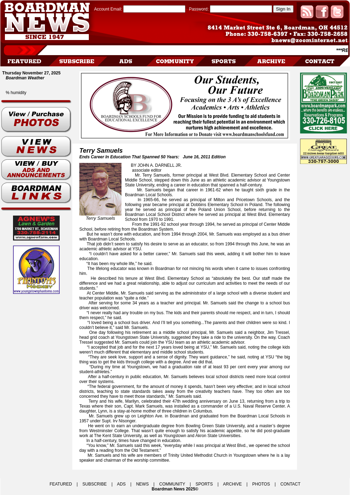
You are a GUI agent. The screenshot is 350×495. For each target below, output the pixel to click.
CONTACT (290, 484)
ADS (121, 484)
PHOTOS (261, 484)
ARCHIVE (232, 484)
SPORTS (204, 484)
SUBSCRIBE (94, 484)
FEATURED (60, 484)
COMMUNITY (172, 484)
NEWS (142, 484)
